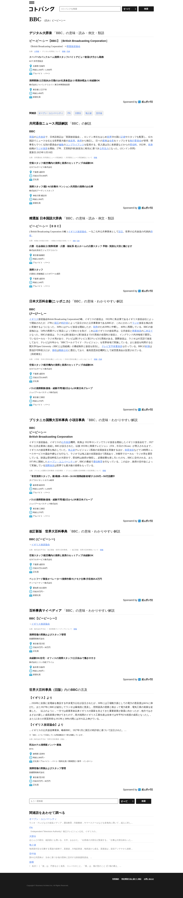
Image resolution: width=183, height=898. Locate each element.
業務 (104, 140)
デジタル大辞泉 (40, 33)
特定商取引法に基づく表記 (131, 879)
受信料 (133, 144)
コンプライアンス (75, 144)
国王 (56, 323)
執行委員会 (135, 140)
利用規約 (115, 879)
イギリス (33, 319)
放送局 (71, 140)
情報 (63, 51)
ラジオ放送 (42, 148)
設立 (120, 231)
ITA (69, 113)
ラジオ (135, 323)
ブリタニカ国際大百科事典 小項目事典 (57, 420)
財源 (147, 346)
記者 (123, 137)
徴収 (54, 350)
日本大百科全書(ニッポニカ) (49, 301)
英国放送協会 (73, 46)
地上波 (89, 113)
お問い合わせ (149, 879)
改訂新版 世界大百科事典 (48, 531)
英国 (31, 137)
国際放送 (49, 465)
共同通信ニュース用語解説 (48, 123)
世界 (109, 137)
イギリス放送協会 (77, 231)
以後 (95, 331)
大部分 (78, 113)
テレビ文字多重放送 (112, 346)
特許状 (64, 323)
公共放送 (40, 137)
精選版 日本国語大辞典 (45, 218)
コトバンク (41, 8)
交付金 (99, 113)
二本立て (148, 331)
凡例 (68, 51)
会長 (111, 140)
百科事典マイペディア (45, 610)
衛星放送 (129, 450)
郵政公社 (63, 350)
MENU (31, 2)
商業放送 (136, 331)
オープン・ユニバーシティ (51, 113)
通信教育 (97, 461)
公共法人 (104, 148)
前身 (150, 144)
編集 (61, 144)
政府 (79, 140)
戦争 (95, 327)
